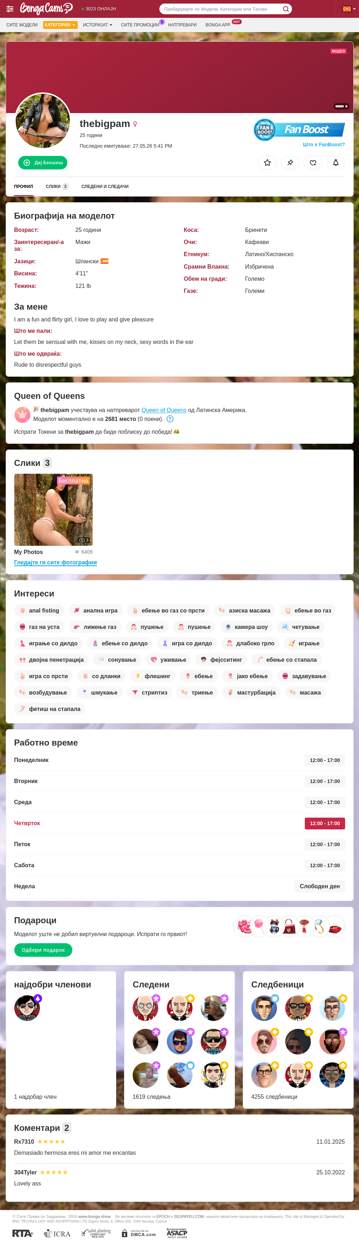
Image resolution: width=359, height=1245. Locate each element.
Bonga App (220, 24)
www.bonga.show (94, 1216)
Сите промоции (142, 24)
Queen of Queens (164, 410)
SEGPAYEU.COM (189, 1216)
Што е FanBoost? (324, 144)
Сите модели (22, 24)
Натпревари (182, 24)
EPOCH (163, 1216)
